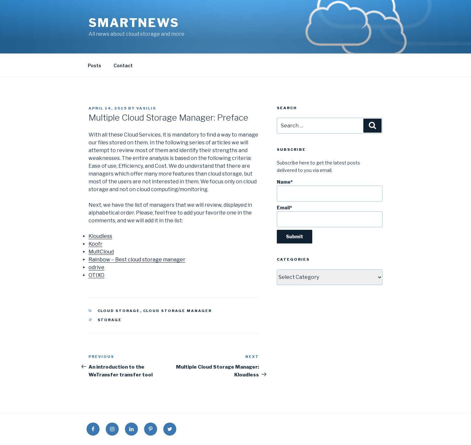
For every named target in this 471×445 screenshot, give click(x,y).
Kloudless (100, 236)
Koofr (95, 244)
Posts (94, 65)
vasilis (146, 108)
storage (110, 320)
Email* (330, 216)
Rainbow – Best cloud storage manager (136, 259)
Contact (123, 65)
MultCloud (101, 252)
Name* (330, 190)
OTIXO (96, 275)
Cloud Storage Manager (177, 310)
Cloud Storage (119, 310)
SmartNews (133, 23)
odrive (96, 267)
